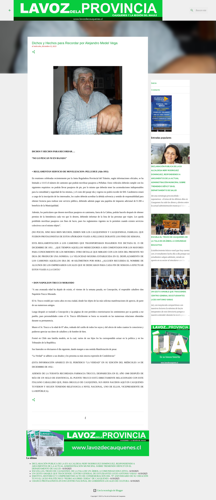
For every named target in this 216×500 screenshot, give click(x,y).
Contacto (155, 90)
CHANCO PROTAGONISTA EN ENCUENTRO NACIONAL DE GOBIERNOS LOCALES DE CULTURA (80, 481)
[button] (33, 52)
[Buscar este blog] (193, 10)
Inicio (154, 83)
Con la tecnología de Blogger (108, 490)
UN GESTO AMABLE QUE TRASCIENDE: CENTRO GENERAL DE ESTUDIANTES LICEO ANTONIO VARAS (84, 473)
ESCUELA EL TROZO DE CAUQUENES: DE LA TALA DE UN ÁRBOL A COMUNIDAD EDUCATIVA (80, 471)
